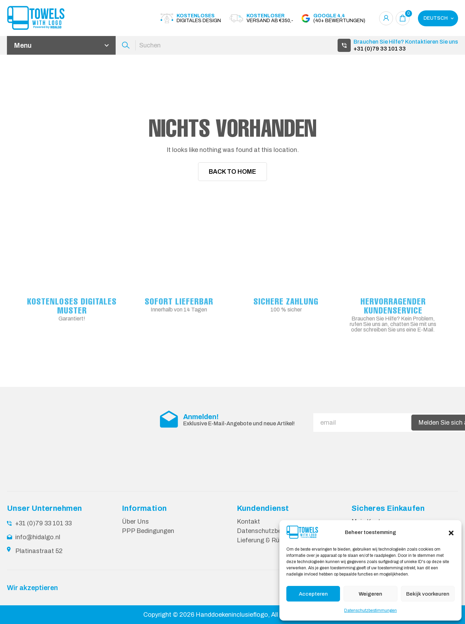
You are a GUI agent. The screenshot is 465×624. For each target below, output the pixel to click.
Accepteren (313, 594)
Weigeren (370, 594)
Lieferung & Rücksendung (274, 539)
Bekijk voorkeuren (427, 594)
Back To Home (232, 171)
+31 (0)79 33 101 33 (380, 49)
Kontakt (248, 521)
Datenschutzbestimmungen (370, 610)
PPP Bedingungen (148, 530)
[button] (451, 532)
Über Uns (135, 521)
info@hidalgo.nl (37, 536)
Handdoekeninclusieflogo (232, 614)
